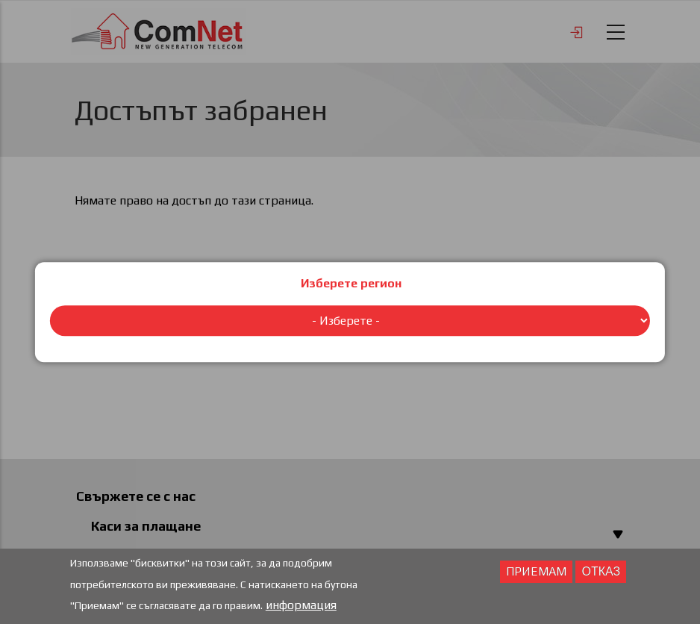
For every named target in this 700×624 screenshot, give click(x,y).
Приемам (536, 573)
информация (301, 606)
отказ (600, 573)
